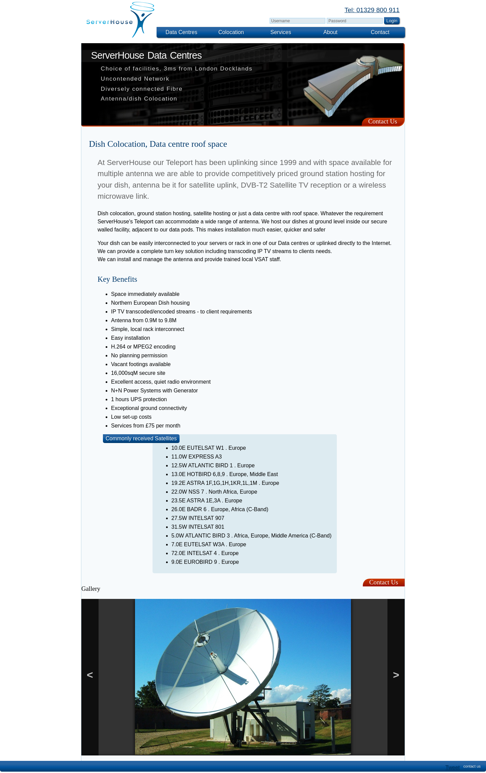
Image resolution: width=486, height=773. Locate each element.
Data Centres (181, 32)
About (330, 32)
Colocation (231, 32)
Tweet (452, 767)
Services (280, 32)
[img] (120, 20)
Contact (380, 32)
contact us (472, 766)
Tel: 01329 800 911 (372, 9)
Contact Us (382, 121)
